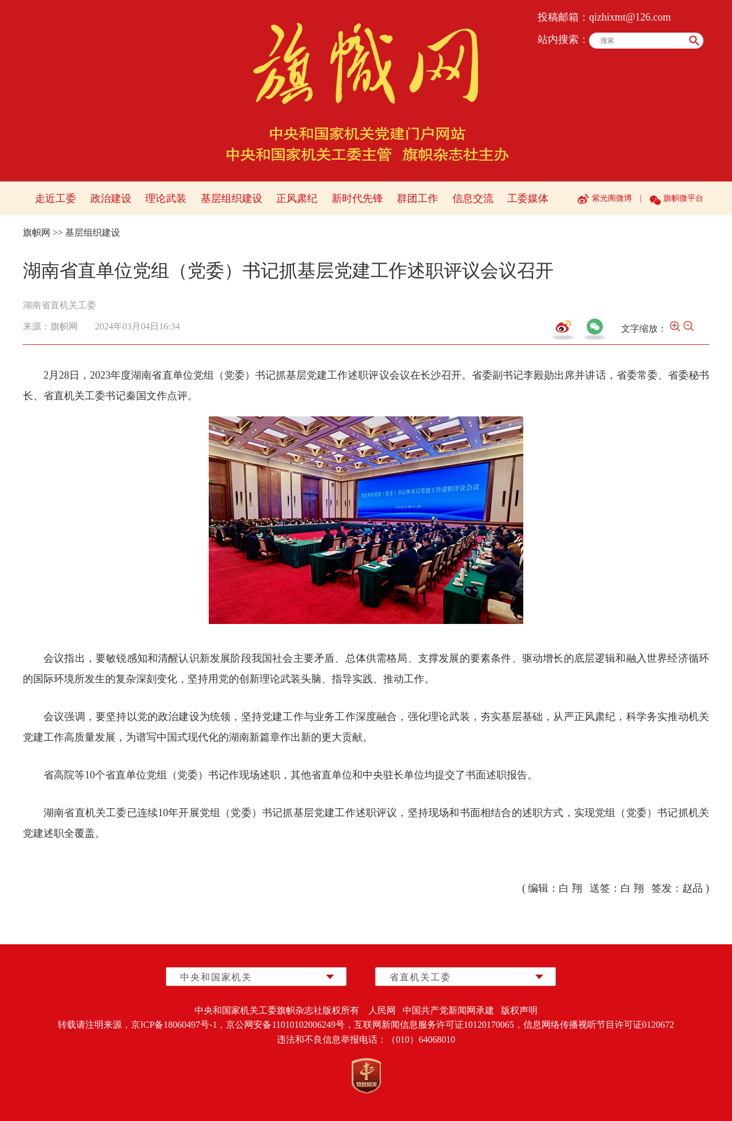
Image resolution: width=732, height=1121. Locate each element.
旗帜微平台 (683, 198)
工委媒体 (527, 198)
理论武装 (165, 198)
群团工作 (417, 198)
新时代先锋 (357, 198)
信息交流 (473, 198)
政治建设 (111, 198)
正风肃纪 (296, 198)
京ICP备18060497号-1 (174, 1024)
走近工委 (55, 198)
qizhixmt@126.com (630, 17)
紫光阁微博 (612, 198)
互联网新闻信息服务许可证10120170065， (438, 1024)
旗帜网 (36, 232)
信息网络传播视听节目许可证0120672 (598, 1024)
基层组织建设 (231, 198)
